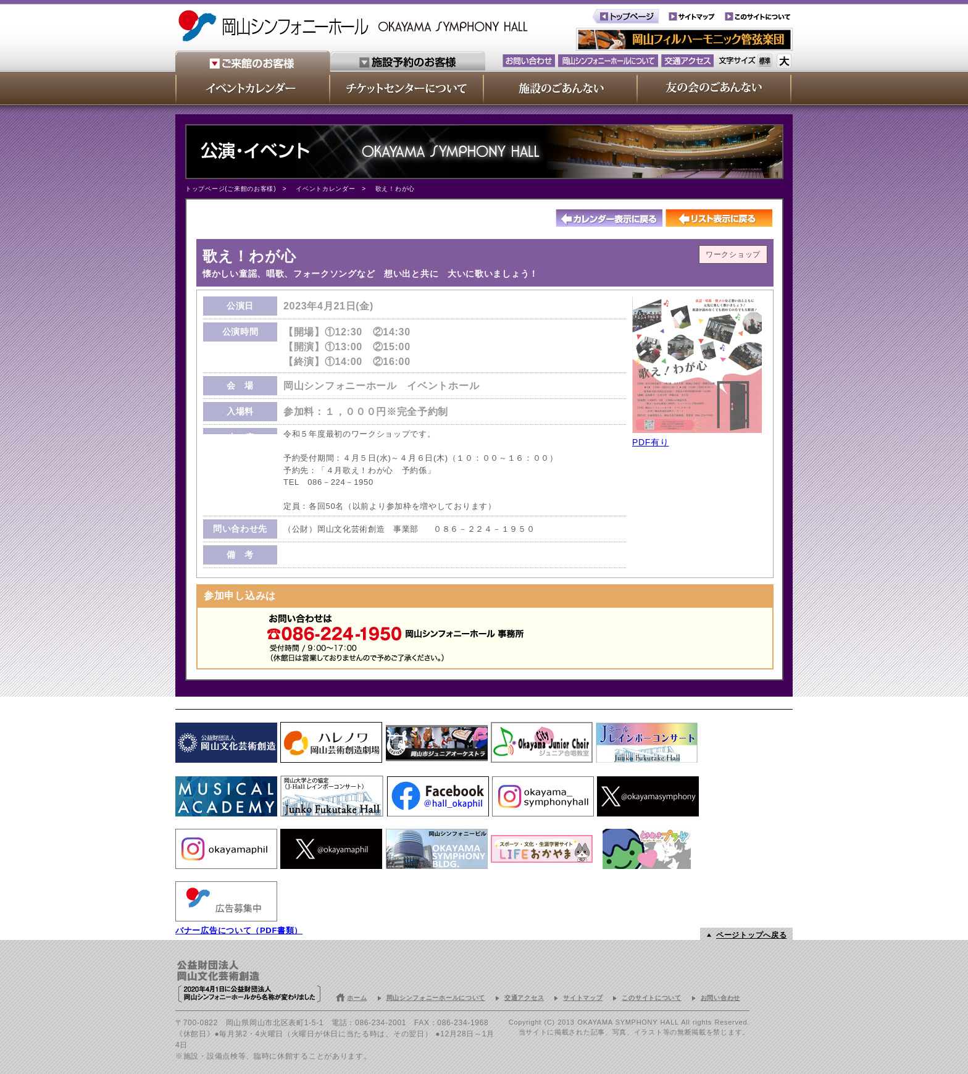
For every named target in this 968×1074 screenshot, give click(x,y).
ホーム (357, 997)
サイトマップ (583, 997)
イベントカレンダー (325, 188)
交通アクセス (524, 997)
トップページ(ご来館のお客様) (230, 188)
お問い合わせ (720, 997)
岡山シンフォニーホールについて (436, 997)
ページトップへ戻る (751, 935)
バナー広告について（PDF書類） (238, 930)
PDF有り (650, 442)
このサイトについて (651, 997)
